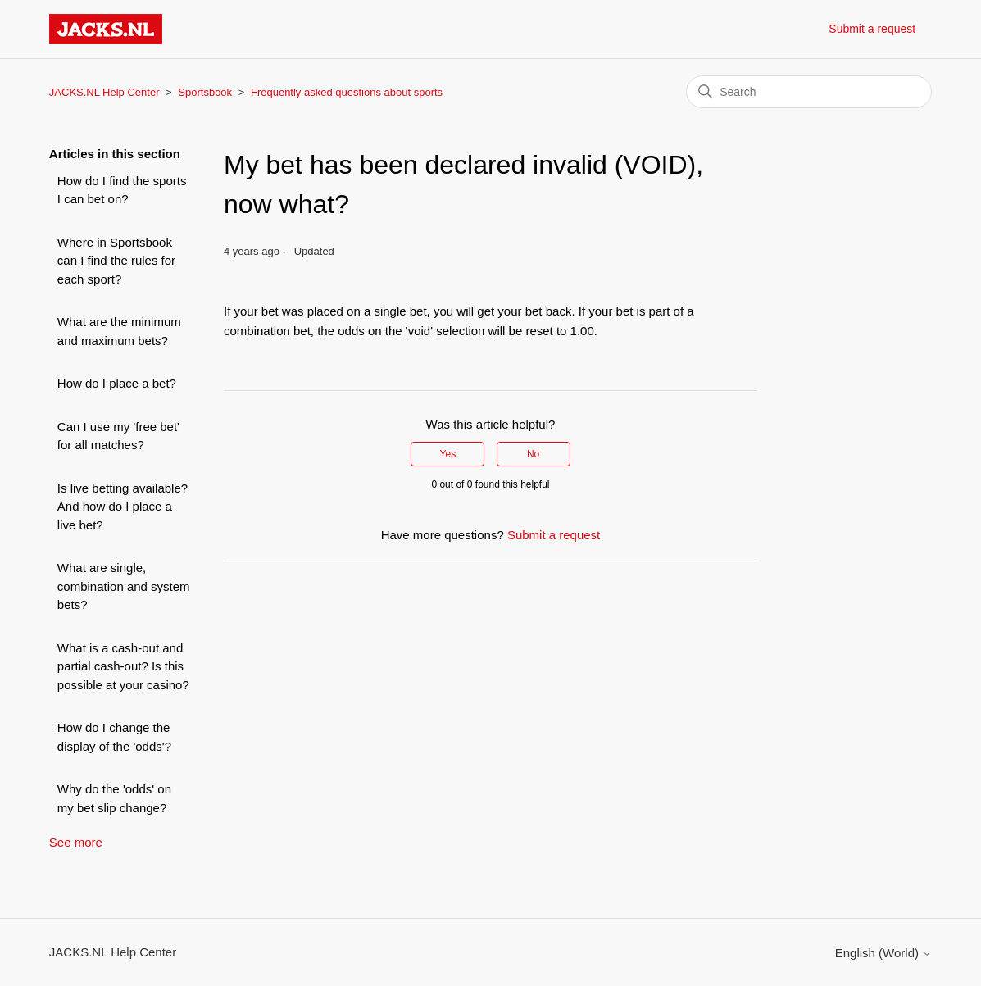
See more (75, 842)
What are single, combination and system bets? (123, 586)
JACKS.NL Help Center (104, 92)
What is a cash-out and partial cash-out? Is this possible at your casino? (123, 666)
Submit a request (872, 28)
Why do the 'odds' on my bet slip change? (114, 798)
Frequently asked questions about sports (347, 92)
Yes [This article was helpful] (448, 454)
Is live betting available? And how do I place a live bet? (122, 506)
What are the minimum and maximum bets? (119, 331)
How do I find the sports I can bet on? (122, 190)
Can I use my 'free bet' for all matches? (118, 436)
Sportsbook (205, 92)
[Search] (809, 91)
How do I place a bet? (116, 383)
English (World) (883, 953)
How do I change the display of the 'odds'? (114, 736)
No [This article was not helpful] (533, 454)
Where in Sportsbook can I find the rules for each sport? (116, 260)
